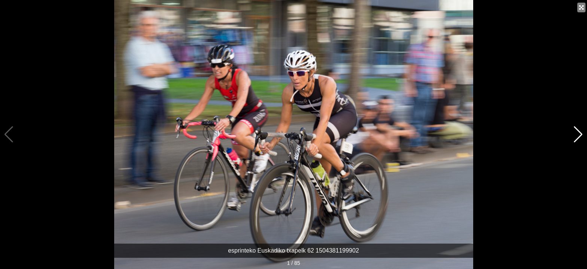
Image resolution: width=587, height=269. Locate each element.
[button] (578, 134)
